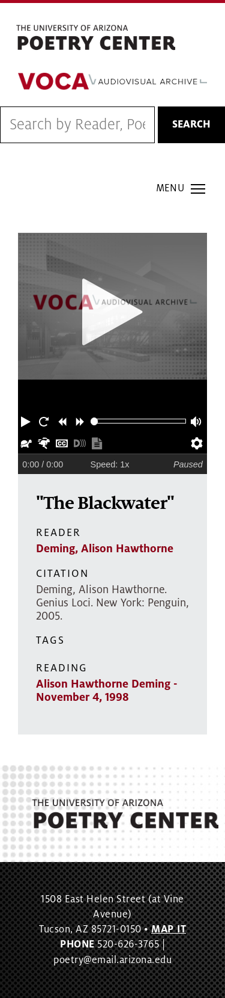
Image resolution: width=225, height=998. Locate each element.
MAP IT (168, 929)
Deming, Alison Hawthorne (104, 549)
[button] (27, 421)
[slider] (94, 421)
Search (191, 124)
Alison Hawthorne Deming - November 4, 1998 (107, 690)
